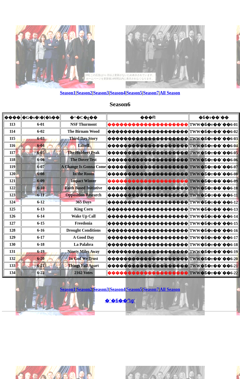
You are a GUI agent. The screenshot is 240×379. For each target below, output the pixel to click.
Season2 (84, 92)
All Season (170, 92)
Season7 (151, 92)
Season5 (134, 92)
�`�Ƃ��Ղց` (120, 300)
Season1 (68, 92)
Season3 (101, 92)
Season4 (118, 92)
